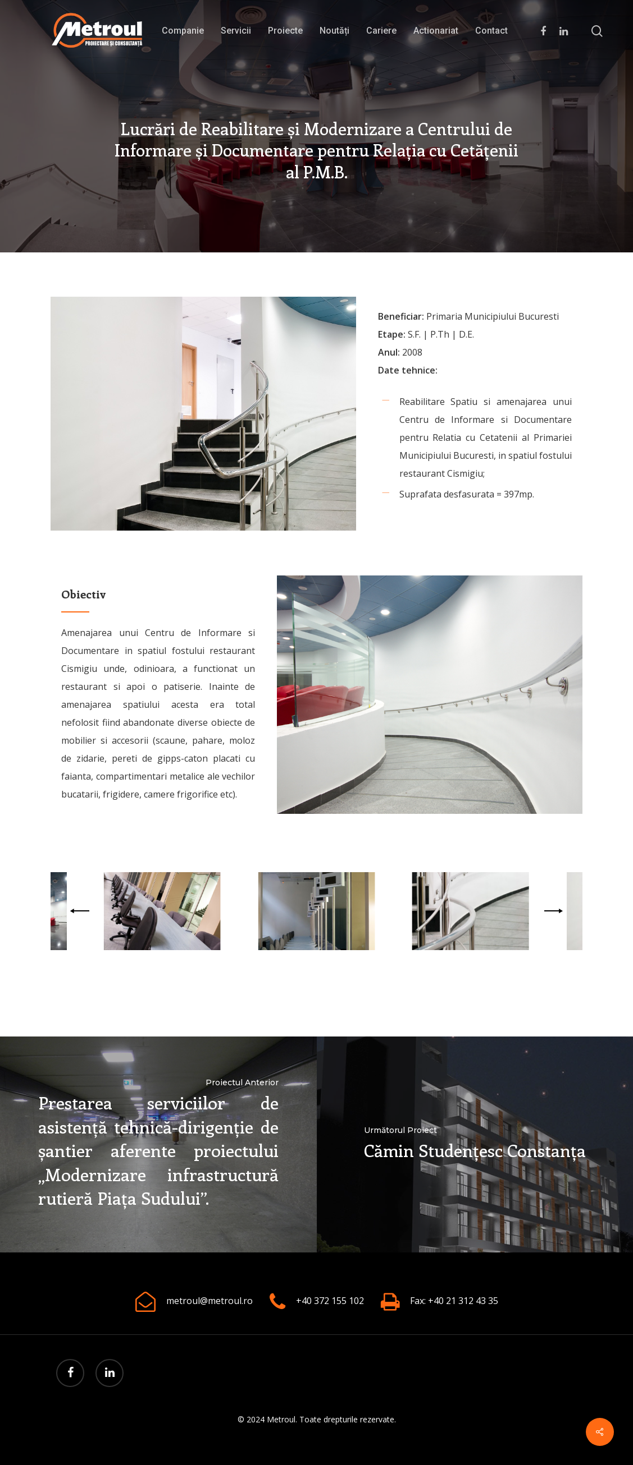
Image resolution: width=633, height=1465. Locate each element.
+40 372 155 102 (330, 1300)
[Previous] (81, 911)
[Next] (551, 911)
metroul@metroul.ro (209, 1300)
